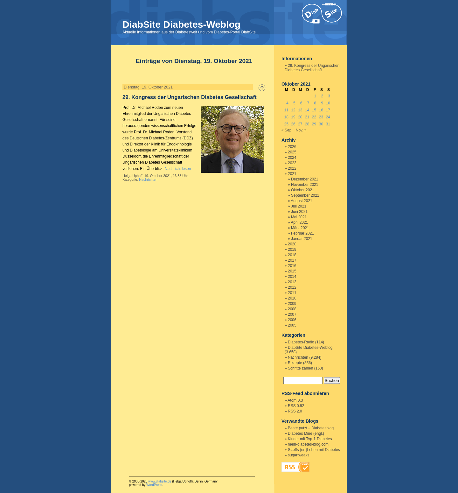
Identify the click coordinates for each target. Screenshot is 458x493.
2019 (292, 249)
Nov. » (301, 130)
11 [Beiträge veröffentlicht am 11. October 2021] (286, 110)
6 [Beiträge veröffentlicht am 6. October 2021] (301, 103)
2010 (292, 298)
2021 (292, 174)
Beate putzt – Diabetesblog (311, 428)
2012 (292, 287)
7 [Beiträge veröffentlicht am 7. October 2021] (308, 103)
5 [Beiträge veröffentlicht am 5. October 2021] (294, 103)
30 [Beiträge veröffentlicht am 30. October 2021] (321, 124)
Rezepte (295, 363)
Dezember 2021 (304, 179)
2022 (292, 168)
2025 (292, 152)
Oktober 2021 (302, 190)
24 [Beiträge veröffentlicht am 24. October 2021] (328, 117)
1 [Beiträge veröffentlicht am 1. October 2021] (315, 96)
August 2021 (301, 201)
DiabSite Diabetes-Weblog (181, 24)
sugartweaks (298, 455)
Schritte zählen (300, 368)
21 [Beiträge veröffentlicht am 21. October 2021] (307, 117)
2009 (292, 303)
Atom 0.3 (295, 400)
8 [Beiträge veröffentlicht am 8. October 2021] (315, 103)
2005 (292, 325)
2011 (292, 293)
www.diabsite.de (159, 481)
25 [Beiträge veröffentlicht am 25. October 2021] (286, 124)
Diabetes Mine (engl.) (306, 433)
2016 (292, 266)
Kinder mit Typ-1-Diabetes (310, 439)
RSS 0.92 (296, 406)
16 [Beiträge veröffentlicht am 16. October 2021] (321, 110)
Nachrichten (148, 179)
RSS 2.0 (295, 411)
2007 (292, 314)
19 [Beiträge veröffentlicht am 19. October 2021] (293, 117)
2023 (292, 163)
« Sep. (287, 130)
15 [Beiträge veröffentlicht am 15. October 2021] (314, 110)
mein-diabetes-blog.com (308, 444)
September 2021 (305, 195)
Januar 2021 (301, 238)
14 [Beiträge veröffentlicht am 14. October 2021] (307, 110)
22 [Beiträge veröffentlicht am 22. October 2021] (314, 117)
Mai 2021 (299, 217)
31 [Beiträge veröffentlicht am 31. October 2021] (328, 124)
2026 (292, 146)
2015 (292, 271)
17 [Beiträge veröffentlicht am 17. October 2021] (328, 110)
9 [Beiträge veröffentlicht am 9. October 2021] (322, 103)
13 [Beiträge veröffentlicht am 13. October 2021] (300, 110)
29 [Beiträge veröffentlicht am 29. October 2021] (314, 124)
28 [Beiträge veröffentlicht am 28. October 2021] (307, 124)
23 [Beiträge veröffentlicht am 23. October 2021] (321, 117)
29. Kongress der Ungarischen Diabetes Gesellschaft (189, 97)
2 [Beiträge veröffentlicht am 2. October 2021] (322, 96)
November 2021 (304, 184)
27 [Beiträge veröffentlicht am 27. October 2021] (300, 124)
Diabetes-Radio (301, 342)
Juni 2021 (299, 211)
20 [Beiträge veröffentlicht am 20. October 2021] (300, 117)
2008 (292, 309)
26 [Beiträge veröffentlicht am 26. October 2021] (293, 124)
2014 (292, 276)
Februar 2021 (302, 233)
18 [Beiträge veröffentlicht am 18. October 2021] (286, 117)
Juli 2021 (298, 206)
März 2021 (300, 228)
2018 (292, 255)
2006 (292, 320)
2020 (292, 244)
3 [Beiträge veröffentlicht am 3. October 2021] (329, 96)
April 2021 (299, 222)
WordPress (154, 485)
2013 (292, 282)
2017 (292, 260)
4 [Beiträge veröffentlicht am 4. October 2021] (287, 103)
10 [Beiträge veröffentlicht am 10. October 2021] (328, 103)
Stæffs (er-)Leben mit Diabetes (314, 449)
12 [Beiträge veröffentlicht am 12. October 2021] (293, 110)
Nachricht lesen (178, 168)
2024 (292, 157)
